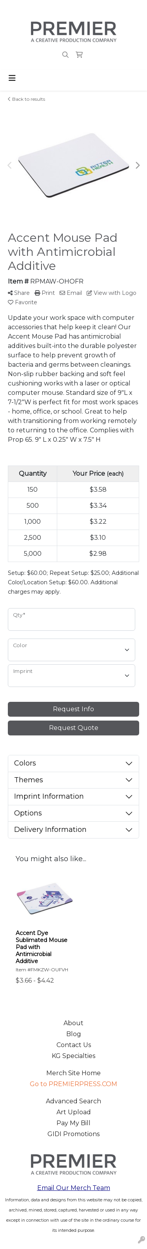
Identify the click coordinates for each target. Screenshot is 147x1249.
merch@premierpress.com (95, 8)
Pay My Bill (73, 1123)
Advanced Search (73, 1101)
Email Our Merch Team (73, 1188)
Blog (73, 1034)
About (73, 1023)
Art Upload (73, 1112)
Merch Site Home (73, 1073)
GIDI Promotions (73, 1134)
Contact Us (73, 1045)
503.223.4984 (27, 8)
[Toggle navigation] (12, 78)
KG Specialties (73, 1056)
